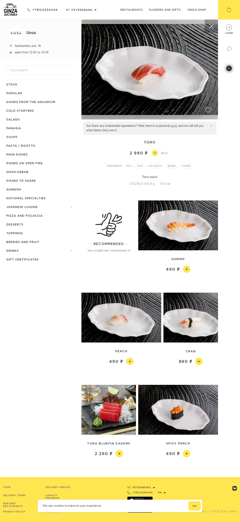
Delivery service (57, 487)
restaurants (131, 9)
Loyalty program (52, 496)
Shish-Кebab (17, 171)
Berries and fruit (22, 241)
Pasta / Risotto (20, 145)
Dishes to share (21, 180)
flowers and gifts (165, 9)
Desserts (14, 224)
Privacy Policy (14, 511)
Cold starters (20, 110)
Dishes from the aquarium (30, 101)
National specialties (26, 198)
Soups (12, 136)
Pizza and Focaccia (24, 215)
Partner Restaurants (13, 504)
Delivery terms (14, 495)
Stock (12, 84)
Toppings (14, 233)
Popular (14, 93)
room (173, 125)
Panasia (13, 128)
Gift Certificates (22, 259)
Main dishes (17, 154)
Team (7, 487)
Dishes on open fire (24, 163)
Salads (13, 119)
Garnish (13, 189)
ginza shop (196, 9)
